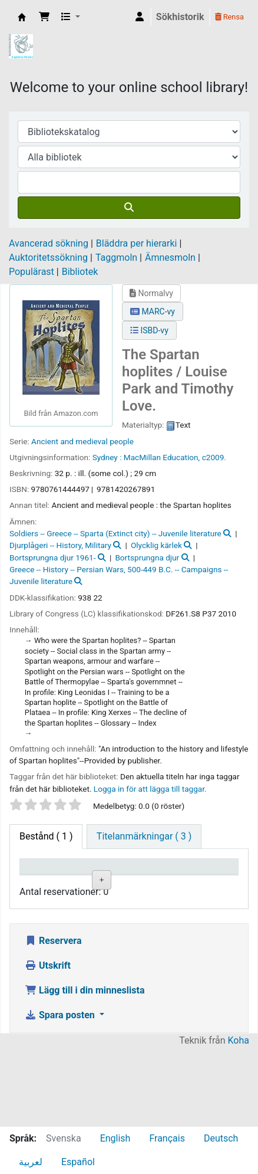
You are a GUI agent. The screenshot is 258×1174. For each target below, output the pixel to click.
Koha (238, 1118)
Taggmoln (116, 257)
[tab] (144, 836)
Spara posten (61, 1093)
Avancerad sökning (48, 243)
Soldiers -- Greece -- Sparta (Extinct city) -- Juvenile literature (115, 533)
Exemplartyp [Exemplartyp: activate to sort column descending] (50, 883)
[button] (44, 17)
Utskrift (48, 1044)
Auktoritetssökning (48, 257)
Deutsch (221, 1138)
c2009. (214, 457)
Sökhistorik (180, 16)
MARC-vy (152, 311)
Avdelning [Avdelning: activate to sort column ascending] (155, 883)
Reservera (53, 1019)
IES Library (22, 17)
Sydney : (107, 457)
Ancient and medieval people (82, 441)
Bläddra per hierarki (136, 243)
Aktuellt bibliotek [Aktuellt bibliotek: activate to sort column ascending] (98, 877)
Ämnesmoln (170, 257)
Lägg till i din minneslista (85, 1068)
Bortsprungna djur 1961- (52, 557)
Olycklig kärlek (156, 545)
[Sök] (129, 207)
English (115, 1138)
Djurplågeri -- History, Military (60, 545)
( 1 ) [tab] (45, 836)
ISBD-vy (149, 330)
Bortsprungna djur (147, 557)
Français (167, 1138)
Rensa (229, 16)
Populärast (31, 271)
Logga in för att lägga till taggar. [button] (150, 788)
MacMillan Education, (162, 457)
